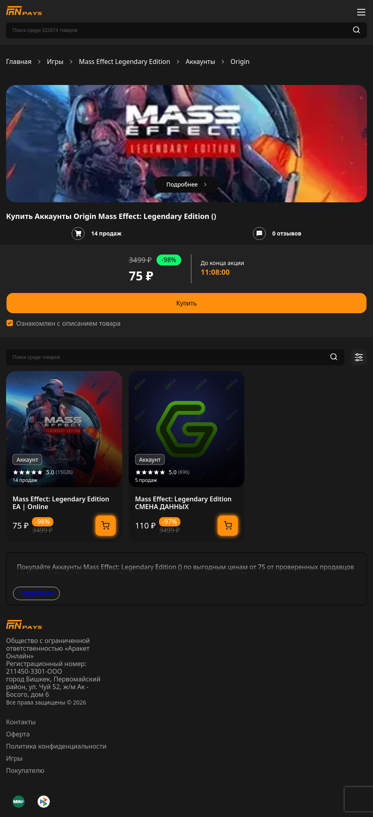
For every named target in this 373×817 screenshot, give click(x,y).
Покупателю (25, 770)
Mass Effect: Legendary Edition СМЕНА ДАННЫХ (183, 503)
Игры (55, 62)
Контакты (21, 721)
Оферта (18, 734)
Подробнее (36, 593)
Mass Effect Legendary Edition (124, 62)
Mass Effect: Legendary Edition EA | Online (61, 503)
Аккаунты (200, 62)
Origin (240, 62)
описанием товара (91, 323)
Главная (19, 62)
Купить (186, 303)
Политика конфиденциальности (56, 746)
